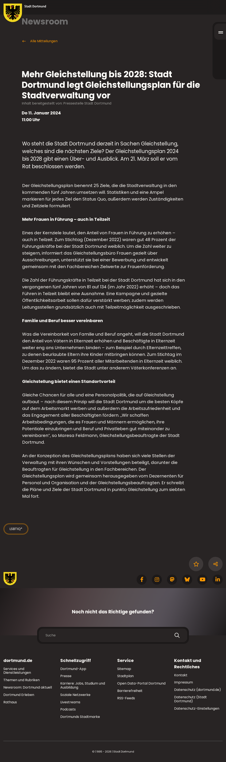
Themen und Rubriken (21, 680)
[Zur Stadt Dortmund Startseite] (24, 12)
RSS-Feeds (126, 698)
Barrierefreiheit (130, 690)
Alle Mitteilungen (40, 41)
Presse (65, 676)
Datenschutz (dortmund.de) (197, 689)
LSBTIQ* (15, 528)
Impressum (183, 682)
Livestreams (70, 702)
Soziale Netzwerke (75, 694)
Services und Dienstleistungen (17, 670)
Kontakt (180, 675)
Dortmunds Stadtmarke (80, 716)
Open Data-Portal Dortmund (141, 683)
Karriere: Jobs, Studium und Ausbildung (82, 685)
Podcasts (68, 709)
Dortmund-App (73, 668)
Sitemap (124, 668)
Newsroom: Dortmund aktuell (27, 687)
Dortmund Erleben (18, 694)
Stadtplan (125, 676)
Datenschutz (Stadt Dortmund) (190, 699)
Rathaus (10, 702)
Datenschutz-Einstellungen (196, 709)
